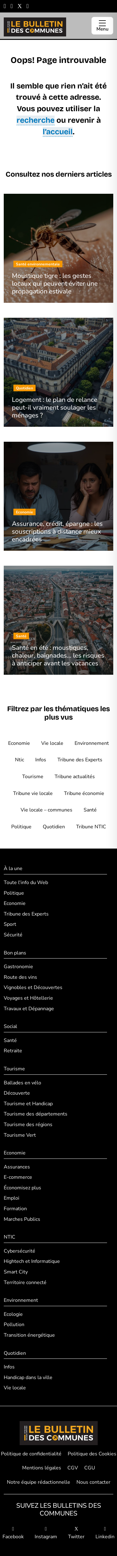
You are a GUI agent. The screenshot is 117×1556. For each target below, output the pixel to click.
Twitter (76, 1533)
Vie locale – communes (46, 810)
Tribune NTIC (91, 826)
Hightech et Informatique (32, 1261)
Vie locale (52, 743)
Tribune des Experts (79, 759)
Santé (90, 810)
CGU (89, 1467)
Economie (19, 743)
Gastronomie (18, 966)
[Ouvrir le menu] (102, 26)
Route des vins (20, 977)
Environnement (92, 743)
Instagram (46, 1533)
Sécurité (13, 934)
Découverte (17, 1093)
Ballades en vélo (22, 1082)
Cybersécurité (19, 1251)
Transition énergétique (29, 1335)
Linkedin (105, 1533)
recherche (36, 120)
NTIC (9, 1237)
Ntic (19, 759)
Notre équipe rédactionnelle (38, 1482)
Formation (15, 1208)
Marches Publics (22, 1219)
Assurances (17, 1166)
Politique (21, 826)
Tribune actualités (75, 776)
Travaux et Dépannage (29, 1008)
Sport (10, 924)
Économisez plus (22, 1187)
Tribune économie (84, 793)
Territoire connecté (25, 1282)
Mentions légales (41, 1467)
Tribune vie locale (33, 793)
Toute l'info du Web (26, 882)
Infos (40, 759)
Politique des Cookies (92, 1453)
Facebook (13, 1533)
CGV (72, 1467)
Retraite (13, 1050)
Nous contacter (93, 1482)
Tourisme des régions (28, 1124)
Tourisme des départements (35, 1114)
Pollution (14, 1324)
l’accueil (58, 131)
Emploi (11, 1198)
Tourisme (32, 776)
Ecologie (13, 1314)
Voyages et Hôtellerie (28, 998)
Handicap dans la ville (28, 1377)
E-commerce (18, 1177)
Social (10, 1026)
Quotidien (54, 826)
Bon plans (15, 952)
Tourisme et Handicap (28, 1103)
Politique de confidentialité (31, 1453)
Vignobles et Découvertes (33, 987)
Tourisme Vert (20, 1135)
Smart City (16, 1271)
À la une (13, 868)
